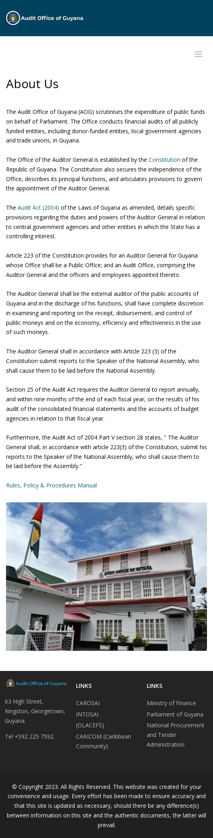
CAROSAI (88, 703)
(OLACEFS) (90, 725)
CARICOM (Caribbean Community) (103, 741)
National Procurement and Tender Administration (176, 734)
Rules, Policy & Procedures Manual (51, 485)
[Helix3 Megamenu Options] (198, 54)
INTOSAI (87, 714)
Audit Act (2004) (37, 207)
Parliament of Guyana (175, 714)
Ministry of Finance (171, 703)
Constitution (165, 159)
